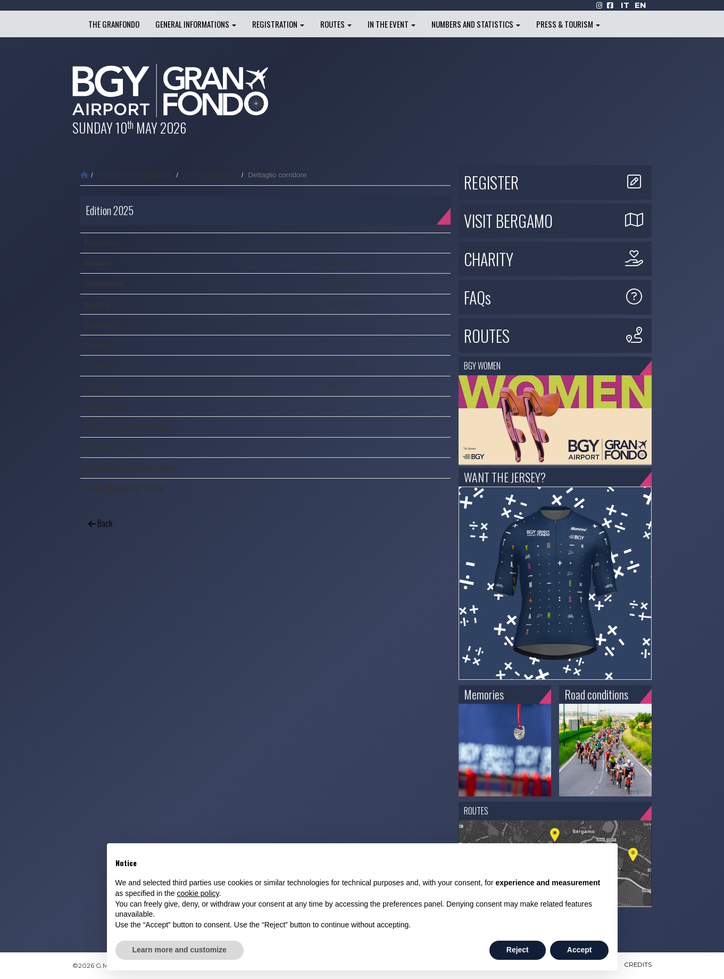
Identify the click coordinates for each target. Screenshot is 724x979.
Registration (278, 24)
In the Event (391, 24)
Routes (336, 24)
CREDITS (637, 965)
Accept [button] (579, 949)
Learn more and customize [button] (179, 949)
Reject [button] (517, 949)
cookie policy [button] (198, 893)
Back (100, 523)
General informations (195, 24)
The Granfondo (113, 24)
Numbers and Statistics (475, 24)
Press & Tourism (568, 24)
